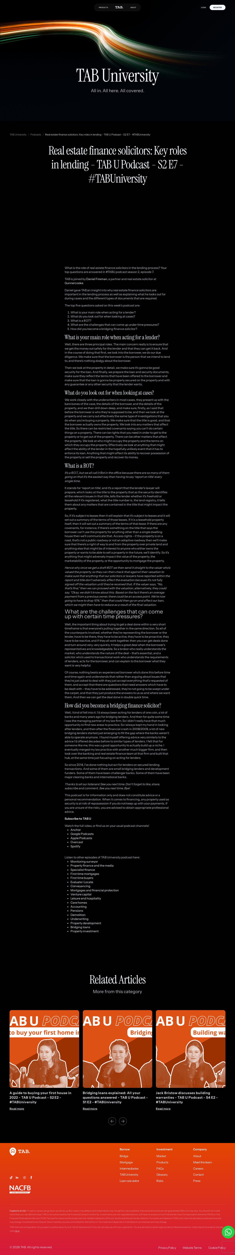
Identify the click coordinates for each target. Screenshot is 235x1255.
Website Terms (192, 1248)
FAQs (160, 1168)
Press (196, 1181)
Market (161, 1156)
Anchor (75, 830)
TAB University (18, 134)
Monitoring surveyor (84, 861)
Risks (159, 1181)
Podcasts (35, 134)
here (17, 1231)
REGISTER (217, 7)
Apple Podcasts (81, 838)
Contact (198, 1174)
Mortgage (126, 1162)
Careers (198, 1168)
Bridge (124, 1156)
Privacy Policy (167, 1248)
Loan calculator (129, 1181)
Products (162, 1162)
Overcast (76, 842)
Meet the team (202, 1162)
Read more (17, 1108)
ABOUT (133, 7)
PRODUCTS (103, 7)
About (197, 1156)
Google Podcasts (82, 834)
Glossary (161, 1174)
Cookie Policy (217, 1248)
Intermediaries (129, 1168)
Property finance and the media (92, 865)
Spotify (75, 846)
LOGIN (203, 7)
